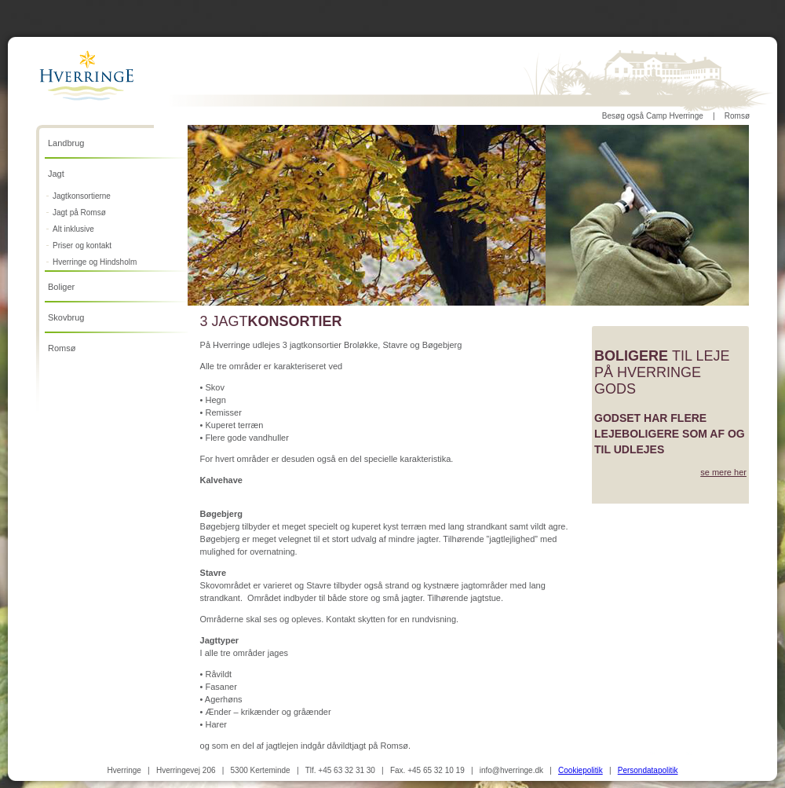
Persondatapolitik (648, 770)
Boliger (61, 286)
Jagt (56, 173)
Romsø (737, 116)
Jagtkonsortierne (82, 196)
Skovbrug (66, 317)
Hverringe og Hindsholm (95, 262)
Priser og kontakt (82, 245)
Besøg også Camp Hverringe (652, 116)
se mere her (723, 472)
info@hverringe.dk (511, 770)
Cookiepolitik (580, 770)
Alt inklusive (73, 229)
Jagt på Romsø (79, 212)
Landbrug (66, 143)
